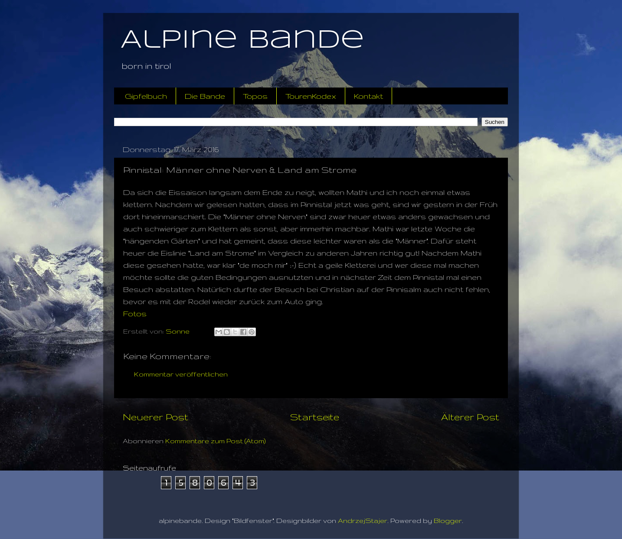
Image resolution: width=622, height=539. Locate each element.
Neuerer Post (155, 417)
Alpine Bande (242, 40)
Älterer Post (470, 417)
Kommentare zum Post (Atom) (215, 441)
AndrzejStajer (362, 520)
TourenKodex (310, 96)
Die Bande (205, 96)
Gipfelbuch (146, 96)
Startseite (314, 417)
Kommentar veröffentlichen (181, 374)
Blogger (448, 520)
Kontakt (368, 96)
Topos (255, 96)
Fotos (135, 313)
